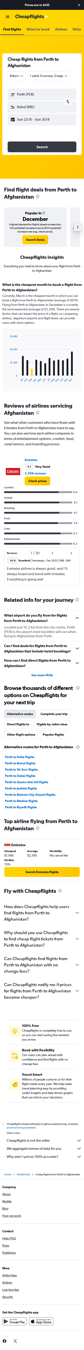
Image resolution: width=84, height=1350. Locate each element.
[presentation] (38, 196)
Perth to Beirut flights (20, 763)
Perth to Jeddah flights (21, 788)
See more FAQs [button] (42, 675)
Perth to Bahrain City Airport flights (30, 794)
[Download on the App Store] (41, 1321)
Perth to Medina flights (21, 801)
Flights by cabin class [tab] (52, 724)
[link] (35, 239)
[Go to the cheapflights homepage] (31, 17)
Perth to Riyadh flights (21, 807)
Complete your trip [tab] (54, 714)
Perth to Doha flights (19, 757)
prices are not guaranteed (21, 1127)
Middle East (23, 1174)
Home (7, 1174)
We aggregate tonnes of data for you (44, 1148)
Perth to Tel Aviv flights (21, 769)
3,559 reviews (35, 473)
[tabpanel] (42, 338)
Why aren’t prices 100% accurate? (44, 1156)
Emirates (31, 460)
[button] (79, 5)
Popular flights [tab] (53, 734)
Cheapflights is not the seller (44, 1140)
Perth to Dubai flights (20, 776)
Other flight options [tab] (21, 734)
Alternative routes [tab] (20, 714)
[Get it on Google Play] (14, 1321)
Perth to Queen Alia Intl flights (26, 782)
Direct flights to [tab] (18, 724)
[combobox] (17, 75)
